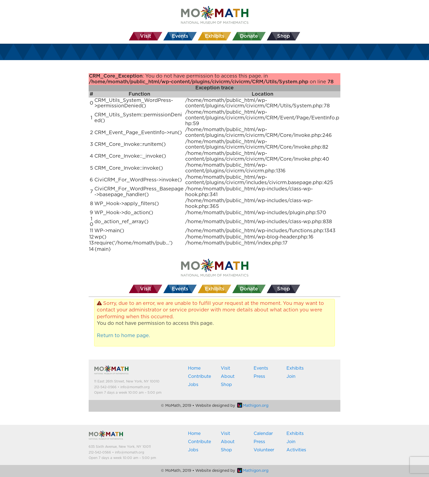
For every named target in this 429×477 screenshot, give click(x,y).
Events (261, 368)
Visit (225, 368)
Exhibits (295, 368)
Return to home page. (123, 335)
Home (194, 368)
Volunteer (264, 450)
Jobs (193, 384)
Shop (226, 384)
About (227, 376)
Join (290, 376)
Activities (296, 450)
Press (259, 376)
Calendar (263, 433)
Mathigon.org (252, 406)
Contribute (199, 376)
